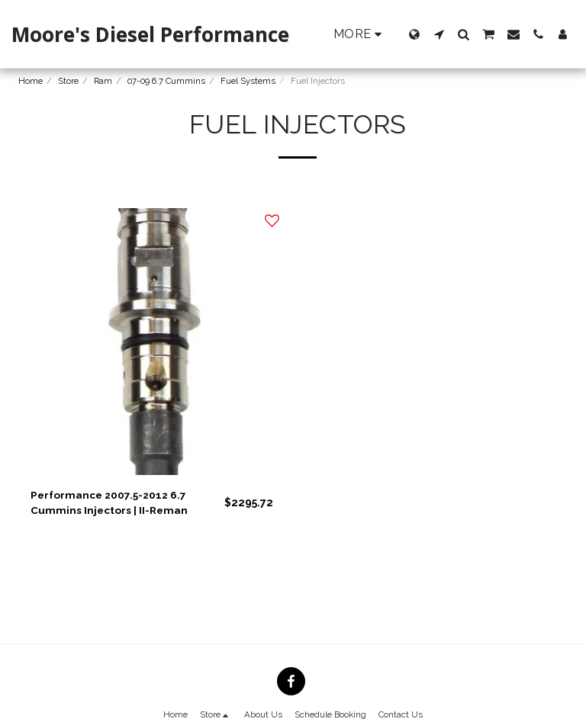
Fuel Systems (248, 80)
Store (68, 80)
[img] (151, 341)
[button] (438, 34)
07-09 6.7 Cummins (166, 80)
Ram (103, 80)
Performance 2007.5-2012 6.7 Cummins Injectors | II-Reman (111, 503)
